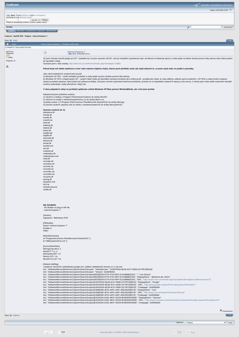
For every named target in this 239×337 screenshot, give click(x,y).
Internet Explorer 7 (40, 36)
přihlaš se (26, 15)
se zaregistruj (39, 15)
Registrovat (51, 31)
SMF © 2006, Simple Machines (128, 332)
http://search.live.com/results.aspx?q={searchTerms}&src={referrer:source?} (177, 279)
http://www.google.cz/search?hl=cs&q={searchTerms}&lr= (170, 285)
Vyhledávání (31, 31)
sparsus (10, 51)
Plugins (28, 36)
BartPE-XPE (18, 36)
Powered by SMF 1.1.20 (108, 332)
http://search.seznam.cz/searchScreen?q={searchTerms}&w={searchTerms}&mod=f (182, 300)
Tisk (230, 41)
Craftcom (8, 36)
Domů (11, 31)
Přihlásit (41, 31)
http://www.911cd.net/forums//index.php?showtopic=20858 (95, 63)
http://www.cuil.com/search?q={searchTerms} (164, 292)
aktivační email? (26, 17)
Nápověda (20, 31)
